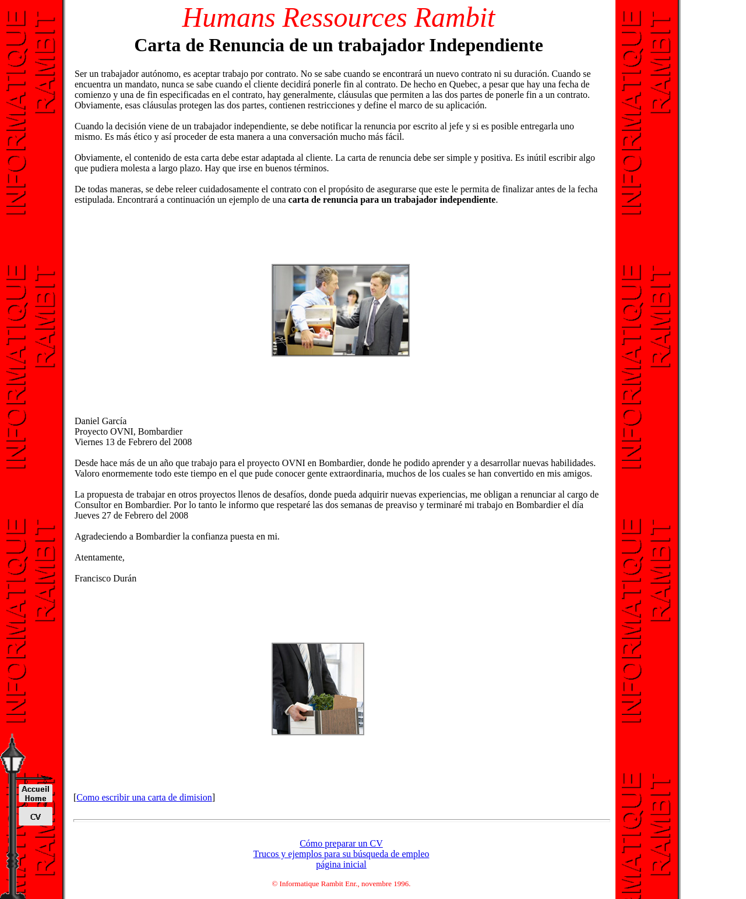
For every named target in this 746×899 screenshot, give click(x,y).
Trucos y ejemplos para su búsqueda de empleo (341, 854)
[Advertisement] (172, 310)
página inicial (341, 864)
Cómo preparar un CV (341, 843)
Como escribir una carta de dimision (144, 797)
